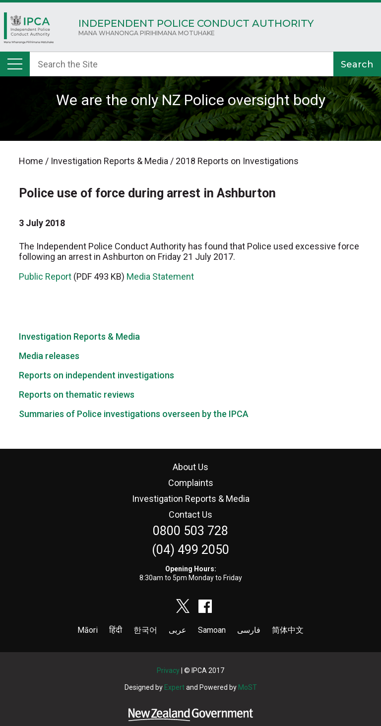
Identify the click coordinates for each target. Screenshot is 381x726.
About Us (190, 467)
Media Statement (160, 276)
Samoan (212, 630)
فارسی (248, 630)
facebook (205, 606)
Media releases (49, 356)
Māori (87, 630)
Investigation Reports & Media (79, 336)
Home (29, 30)
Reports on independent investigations (96, 375)
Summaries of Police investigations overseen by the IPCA (134, 414)
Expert (174, 687)
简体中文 (288, 630)
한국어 (145, 630)
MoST (247, 687)
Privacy (168, 670)
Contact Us (190, 514)
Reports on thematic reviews (76, 394)
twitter (183, 606)
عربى (178, 630)
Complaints (190, 483)
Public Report (45, 276)
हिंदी (115, 630)
